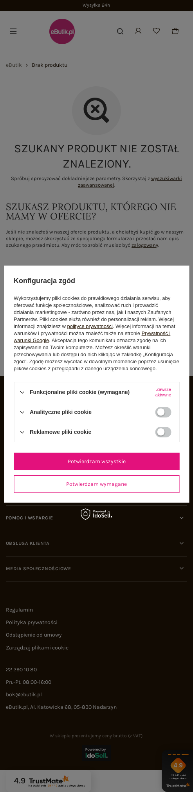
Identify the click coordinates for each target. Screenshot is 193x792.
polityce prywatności (90, 326)
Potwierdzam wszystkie (97, 461)
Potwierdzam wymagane (96, 484)
